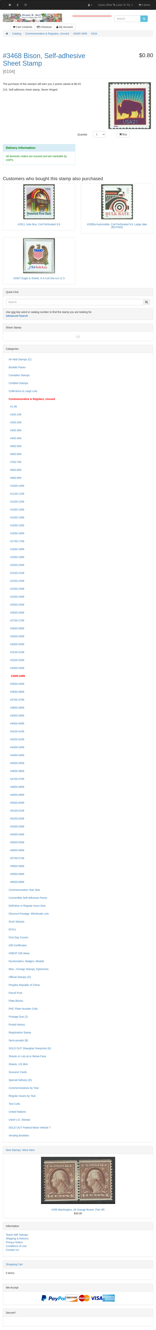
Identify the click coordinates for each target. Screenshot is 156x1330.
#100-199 (15, 414)
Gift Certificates (18, 945)
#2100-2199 (16, 572)
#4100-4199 (16, 731)
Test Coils (14, 1103)
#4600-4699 (16, 771)
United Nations (17, 1111)
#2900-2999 (16, 636)
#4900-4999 (16, 794)
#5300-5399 (16, 826)
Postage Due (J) (18, 1016)
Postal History (17, 1024)
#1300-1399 (16, 509)
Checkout (44, 26)
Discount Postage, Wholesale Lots (29, 913)
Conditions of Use (16, 1246)
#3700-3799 (16, 699)
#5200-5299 (16, 818)
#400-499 (15, 438)
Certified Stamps (18, 383)
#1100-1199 (16, 493)
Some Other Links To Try (115, 4)
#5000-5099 (16, 802)
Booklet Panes (17, 367)
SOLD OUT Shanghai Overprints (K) (30, 1048)
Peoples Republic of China (24, 984)
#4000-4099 (16, 723)
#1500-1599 (16, 525)
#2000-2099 (16, 565)
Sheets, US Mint (18, 1064)
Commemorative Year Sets (24, 889)
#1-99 (13, 406)
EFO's (12, 929)
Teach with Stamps (17, 1234)
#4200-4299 (16, 739)
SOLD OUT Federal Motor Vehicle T (30, 1127)
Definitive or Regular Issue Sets (27, 905)
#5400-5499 (16, 834)
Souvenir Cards (18, 1072)
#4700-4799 (16, 778)
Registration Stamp (20, 1032)
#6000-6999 (16, 881)
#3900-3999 (16, 715)
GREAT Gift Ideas (19, 953)
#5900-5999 (16, 874)
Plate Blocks (16, 1000)
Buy (123, 134)
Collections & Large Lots (23, 391)
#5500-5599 (16, 842)
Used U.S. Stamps (19, 1119)
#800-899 (15, 469)
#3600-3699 (16, 691)
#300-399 (15, 430)
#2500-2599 (16, 604)
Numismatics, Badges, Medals (26, 961)
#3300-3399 (16, 668)
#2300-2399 (16, 588)
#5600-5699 (16, 850)
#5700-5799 (16, 858)
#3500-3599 (16, 683)
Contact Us (12, 1249)
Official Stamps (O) (20, 977)
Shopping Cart (14, 1264)
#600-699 (15, 454)
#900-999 (15, 477)
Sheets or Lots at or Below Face (27, 1056)
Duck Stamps (16, 921)
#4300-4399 (16, 747)
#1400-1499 (16, 517)
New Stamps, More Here (20, 1150)
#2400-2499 (16, 596)
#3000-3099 (16, 644)
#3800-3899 (16, 707)
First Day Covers (18, 937)
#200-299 (15, 422)
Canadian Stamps (19, 375)
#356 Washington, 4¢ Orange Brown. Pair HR (78, 1209)
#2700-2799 (16, 620)
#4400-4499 (16, 755)
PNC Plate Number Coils (23, 1008)
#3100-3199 (16, 652)
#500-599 (15, 446)
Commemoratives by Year (24, 1087)
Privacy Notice (14, 1242)
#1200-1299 (16, 501)
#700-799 (15, 462)
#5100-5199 (16, 810)
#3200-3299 (16, 660)
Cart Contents (22, 26)
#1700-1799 (16, 541)
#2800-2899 (16, 628)
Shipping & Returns (17, 1238)
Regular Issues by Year (22, 1095)
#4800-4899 (16, 786)
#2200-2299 (16, 580)
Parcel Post (15, 992)
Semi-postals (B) (18, 1040)
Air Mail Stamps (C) (20, 359)
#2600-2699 (16, 612)
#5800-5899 (16, 866)
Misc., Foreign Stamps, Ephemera (29, 969)
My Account (64, 26)
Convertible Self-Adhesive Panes (28, 897)
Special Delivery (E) (20, 1080)
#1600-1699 (16, 533)
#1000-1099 (16, 485)
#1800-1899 (16, 549)
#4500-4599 (16, 763)
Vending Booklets (19, 1135)
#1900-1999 (16, 557)
